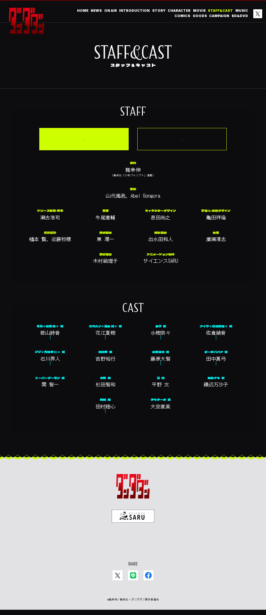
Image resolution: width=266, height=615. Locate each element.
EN (137, 546)
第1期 (157, 133)
